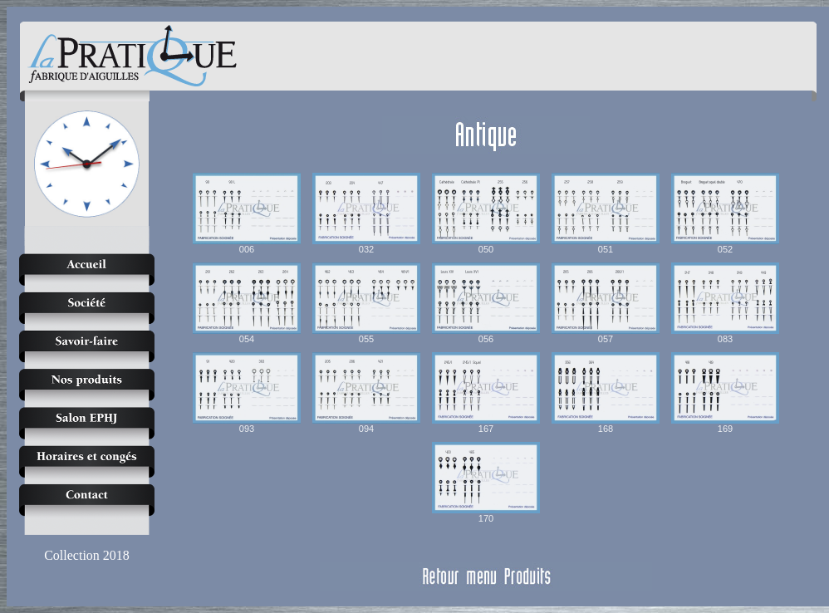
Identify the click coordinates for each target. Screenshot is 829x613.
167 (486, 393)
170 (486, 482)
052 (725, 213)
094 (366, 393)
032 (366, 213)
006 (247, 213)
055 (366, 303)
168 (606, 393)
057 (606, 303)
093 (247, 393)
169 (725, 393)
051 (606, 213)
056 (486, 303)
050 (486, 213)
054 (247, 303)
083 (725, 303)
